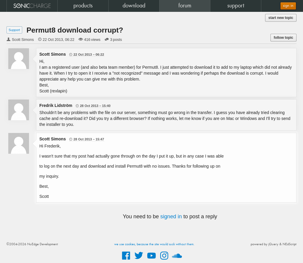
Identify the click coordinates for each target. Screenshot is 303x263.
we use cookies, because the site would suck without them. (154, 244)
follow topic (283, 38)
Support (14, 30)
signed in (171, 216)
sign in (288, 6)
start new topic (280, 18)
